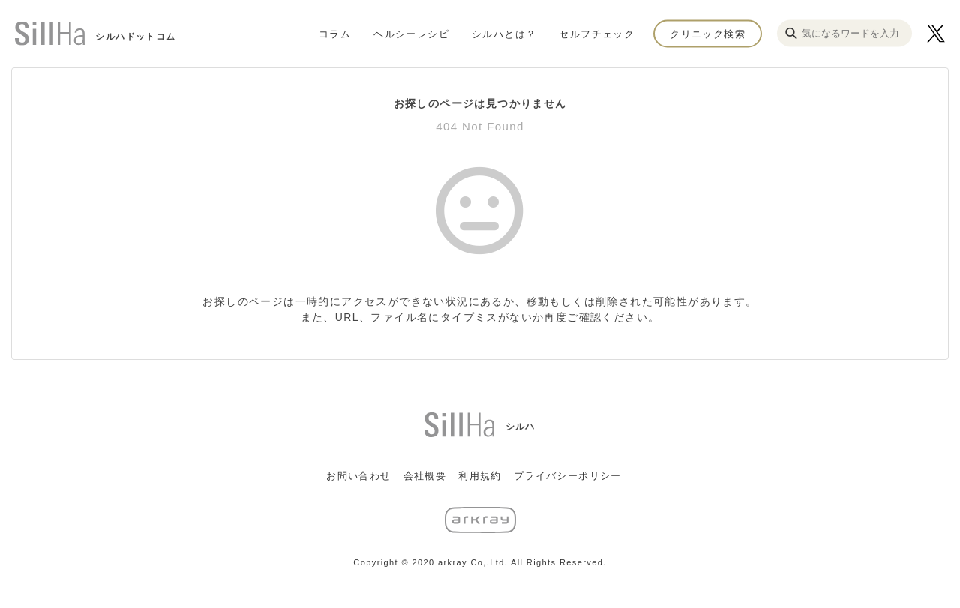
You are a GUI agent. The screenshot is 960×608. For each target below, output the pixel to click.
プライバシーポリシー (568, 475)
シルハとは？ (504, 33)
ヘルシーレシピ (411, 33)
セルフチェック (596, 33)
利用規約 (480, 475)
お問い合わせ (358, 475)
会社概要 (425, 475)
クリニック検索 (708, 33)
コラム (335, 33)
